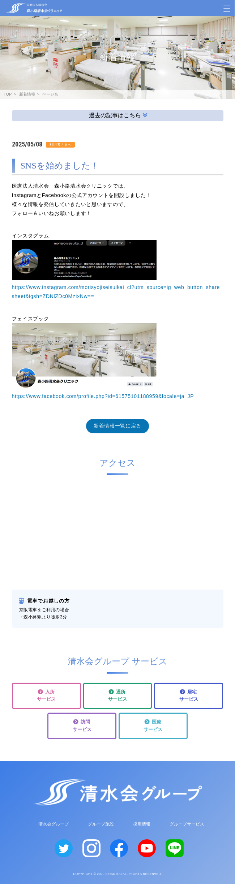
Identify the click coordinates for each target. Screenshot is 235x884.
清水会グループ (53, 824)
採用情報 (141, 824)
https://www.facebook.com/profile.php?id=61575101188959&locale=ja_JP (103, 396)
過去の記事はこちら (118, 115)
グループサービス (187, 824)
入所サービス (46, 695)
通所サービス (117, 695)
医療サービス (153, 725)
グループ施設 (101, 824)
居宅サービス (188, 695)
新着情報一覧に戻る (117, 426)
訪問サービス (82, 725)
